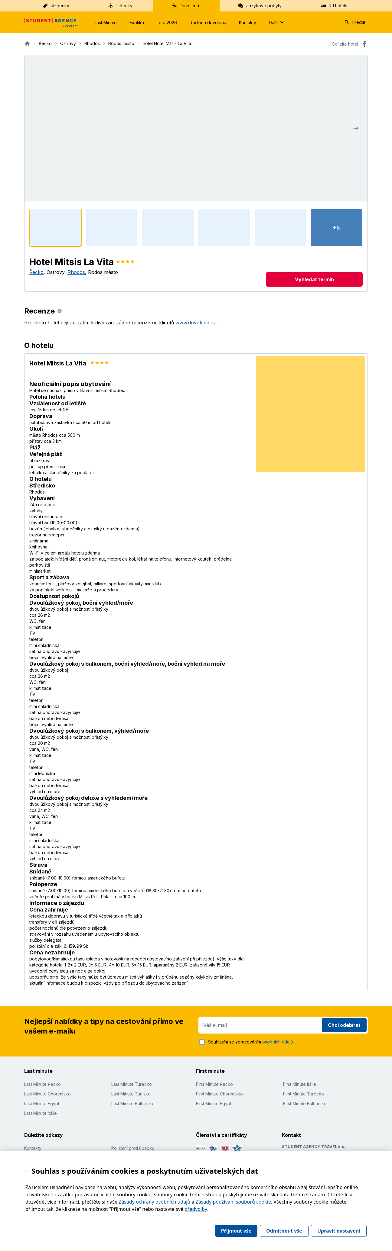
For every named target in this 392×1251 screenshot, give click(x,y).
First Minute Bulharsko (305, 1103)
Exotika (136, 22)
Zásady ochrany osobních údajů (154, 1201)
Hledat (354, 22)
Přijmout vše (236, 1230)
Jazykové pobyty (260, 6)
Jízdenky (55, 6)
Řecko (36, 272)
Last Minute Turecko (131, 1084)
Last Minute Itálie (40, 1113)
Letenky (120, 6)
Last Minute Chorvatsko (47, 1093)
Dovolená (185, 6)
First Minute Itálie (299, 1084)
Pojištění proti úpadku (132, 1148)
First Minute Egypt (213, 1103)
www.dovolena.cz (195, 323)
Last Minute (105, 22)
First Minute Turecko (303, 1093)
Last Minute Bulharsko (133, 1103)
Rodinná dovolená (208, 22)
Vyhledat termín (314, 279)
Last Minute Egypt (41, 1103)
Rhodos (76, 272)
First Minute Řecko (214, 1084)
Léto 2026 (167, 22)
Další (277, 22)
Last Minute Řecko (42, 1084)
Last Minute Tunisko (131, 1093)
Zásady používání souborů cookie (233, 1201)
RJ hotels (333, 6)
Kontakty (247, 22)
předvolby (196, 1209)
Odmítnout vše (284, 1230)
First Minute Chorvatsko (219, 1093)
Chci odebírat (344, 1025)
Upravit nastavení (338, 1230)
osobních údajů (277, 1041)
